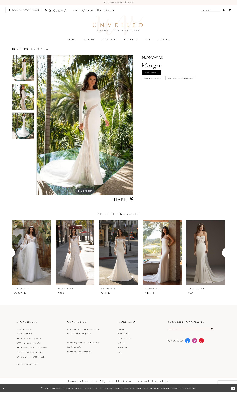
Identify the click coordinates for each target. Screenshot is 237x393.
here (194, 389)
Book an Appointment (159, 84)
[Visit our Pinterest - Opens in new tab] (201, 344)
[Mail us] (93, 11)
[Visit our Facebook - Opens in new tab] (187, 344)
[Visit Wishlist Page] (230, 11)
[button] (224, 11)
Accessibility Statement (120, 382)
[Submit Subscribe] (211, 331)
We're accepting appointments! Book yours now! (118, 3)
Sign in (121, 344)
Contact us (124, 339)
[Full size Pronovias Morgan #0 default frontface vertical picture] (85, 126)
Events (122, 330)
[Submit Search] (203, 11)
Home (16, 50)
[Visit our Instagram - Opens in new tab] (194, 344)
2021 (45, 50)
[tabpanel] (23, 70)
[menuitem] (23, 11)
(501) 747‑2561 (74, 348)
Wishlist (122, 348)
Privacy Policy (98, 382)
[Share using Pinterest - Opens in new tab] (131, 200)
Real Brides (124, 334)
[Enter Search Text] (210, 11)
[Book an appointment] (23, 11)
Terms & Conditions (78, 382)
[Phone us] (56, 11)
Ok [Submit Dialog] (232, 389)
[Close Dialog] (5, 389)
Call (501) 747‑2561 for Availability (165, 93)
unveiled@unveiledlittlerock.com (83, 343)
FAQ (120, 353)
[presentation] (31, 253)
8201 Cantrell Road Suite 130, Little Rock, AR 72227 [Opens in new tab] (83, 332)
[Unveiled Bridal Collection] (118, 26)
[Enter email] (191, 331)
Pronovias (32, 50)
